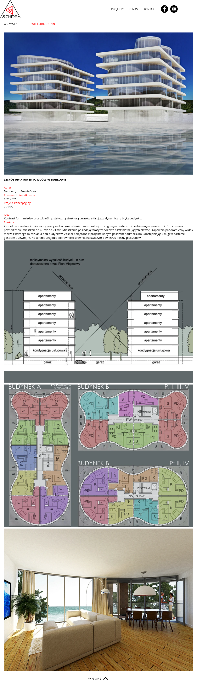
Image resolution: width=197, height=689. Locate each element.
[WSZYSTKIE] (14, 24)
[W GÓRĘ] (98, 678)
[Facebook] (164, 9)
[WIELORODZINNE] (47, 24)
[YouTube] (174, 9)
